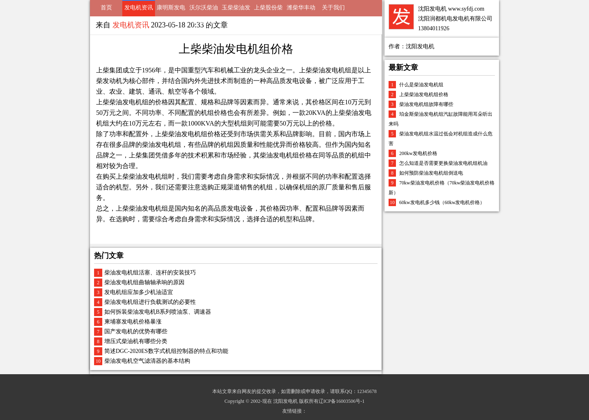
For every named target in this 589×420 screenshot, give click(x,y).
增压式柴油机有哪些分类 (135, 341)
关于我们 (333, 7)
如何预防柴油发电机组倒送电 (431, 173)
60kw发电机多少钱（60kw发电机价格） (442, 202)
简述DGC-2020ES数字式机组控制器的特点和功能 (166, 351)
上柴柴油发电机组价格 (423, 94)
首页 (106, 7)
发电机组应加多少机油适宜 (138, 292)
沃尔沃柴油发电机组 (203, 10)
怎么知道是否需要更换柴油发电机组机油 (443, 163)
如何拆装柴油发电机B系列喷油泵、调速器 (157, 312)
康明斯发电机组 (171, 10)
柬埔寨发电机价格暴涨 (133, 322)
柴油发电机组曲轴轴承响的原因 (144, 282)
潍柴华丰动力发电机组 (301, 10)
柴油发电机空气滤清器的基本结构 (147, 361)
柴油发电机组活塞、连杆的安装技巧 (150, 273)
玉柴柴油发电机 (236, 10)
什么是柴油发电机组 (421, 85)
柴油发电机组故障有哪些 (426, 104)
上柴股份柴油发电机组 (268, 10)
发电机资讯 (138, 7)
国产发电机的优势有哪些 (135, 331)
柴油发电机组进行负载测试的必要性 (150, 302)
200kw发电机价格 (418, 153)
